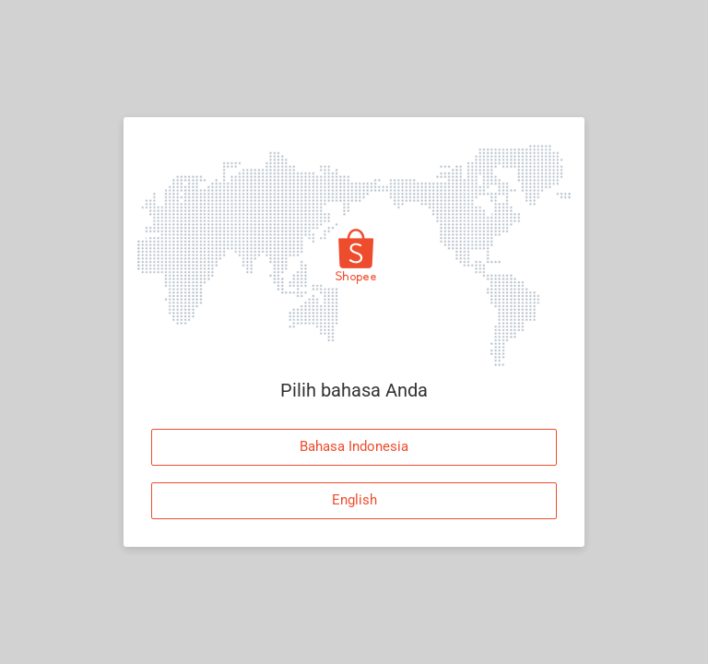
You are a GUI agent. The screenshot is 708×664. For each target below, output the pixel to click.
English (354, 500)
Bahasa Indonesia (354, 446)
